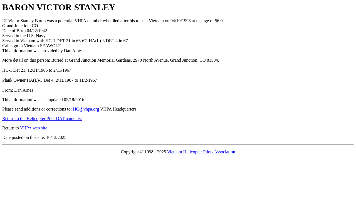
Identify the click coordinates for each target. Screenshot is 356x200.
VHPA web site (33, 128)
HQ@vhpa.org (86, 109)
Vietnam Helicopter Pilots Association (201, 151)
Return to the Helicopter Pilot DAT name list (42, 118)
